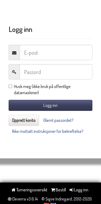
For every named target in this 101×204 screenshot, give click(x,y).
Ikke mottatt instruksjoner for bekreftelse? (47, 131)
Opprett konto (24, 120)
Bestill (58, 189)
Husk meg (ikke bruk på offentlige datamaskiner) (40, 89)
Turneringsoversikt (29, 189)
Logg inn (50, 105)
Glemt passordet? (58, 120)
